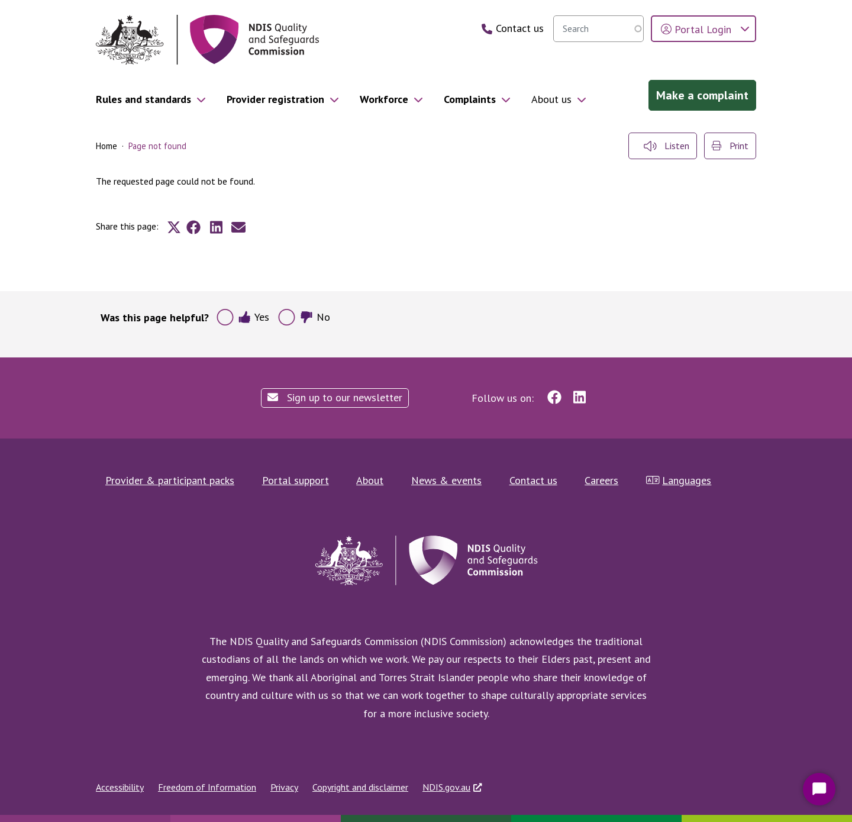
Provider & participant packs (169, 480)
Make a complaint (702, 95)
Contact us (533, 480)
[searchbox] (598, 28)
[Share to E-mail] (238, 227)
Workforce (384, 99)
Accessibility (120, 787)
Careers (601, 480)
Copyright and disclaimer (360, 787)
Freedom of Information (207, 787)
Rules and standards (143, 99)
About (369, 480)
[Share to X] (174, 227)
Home (106, 145)
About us (551, 99)
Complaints (470, 99)
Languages (679, 480)
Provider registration (275, 99)
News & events (446, 480)
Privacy (284, 787)
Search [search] (631, 28)
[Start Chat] (819, 789)
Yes (253, 317)
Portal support (295, 480)
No (315, 317)
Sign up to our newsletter (334, 397)
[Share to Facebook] (193, 227)
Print (730, 145)
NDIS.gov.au (446, 787)
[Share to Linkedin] (216, 227)
